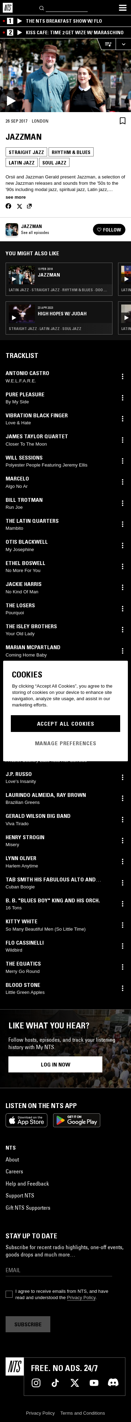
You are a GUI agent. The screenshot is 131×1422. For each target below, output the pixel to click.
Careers (14, 1171)
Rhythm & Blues (71, 152)
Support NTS (20, 1195)
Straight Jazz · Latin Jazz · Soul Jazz (45, 328)
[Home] (8, 8)
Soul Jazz (54, 163)
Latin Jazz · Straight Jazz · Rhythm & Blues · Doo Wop (59, 289)
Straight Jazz (26, 152)
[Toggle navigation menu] (122, 7)
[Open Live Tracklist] (106, 44)
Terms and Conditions (82, 1413)
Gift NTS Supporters (28, 1207)
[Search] (42, 7)
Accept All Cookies (65, 723)
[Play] (65, 75)
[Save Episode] (122, 120)
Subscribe (28, 1324)
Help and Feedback (27, 1183)
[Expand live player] (123, 44)
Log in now (55, 1064)
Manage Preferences (65, 743)
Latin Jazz (22, 163)
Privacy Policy (81, 1297)
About (12, 1159)
